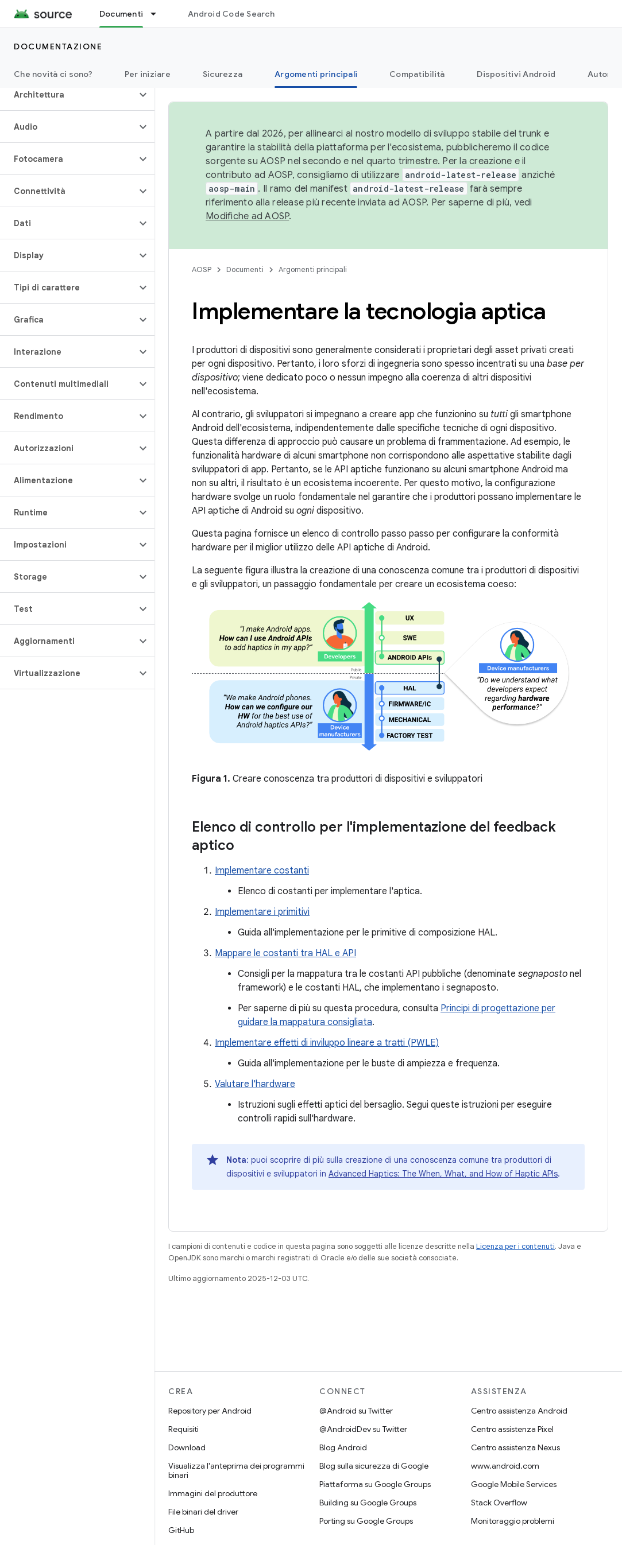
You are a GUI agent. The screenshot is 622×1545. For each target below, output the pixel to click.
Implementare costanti (262, 870)
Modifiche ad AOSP (247, 216)
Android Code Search (231, 14)
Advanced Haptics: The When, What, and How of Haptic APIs (443, 1174)
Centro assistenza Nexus (515, 1447)
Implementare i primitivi (262, 912)
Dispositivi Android (516, 74)
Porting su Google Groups (366, 1521)
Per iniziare (148, 74)
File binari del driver (203, 1512)
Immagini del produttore (212, 1493)
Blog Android (343, 1447)
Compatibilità (417, 74)
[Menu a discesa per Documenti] (158, 14)
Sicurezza (222, 74)
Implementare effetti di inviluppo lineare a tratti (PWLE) (327, 1043)
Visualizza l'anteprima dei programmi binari (236, 1470)
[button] (68, 95)
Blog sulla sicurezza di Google (373, 1466)
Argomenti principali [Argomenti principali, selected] (316, 74)
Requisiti (183, 1429)
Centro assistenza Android (519, 1411)
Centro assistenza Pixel (512, 1429)
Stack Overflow (499, 1502)
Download (187, 1447)
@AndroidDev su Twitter (363, 1429)
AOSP (201, 269)
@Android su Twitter (356, 1411)
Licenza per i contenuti (515, 1246)
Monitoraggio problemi (512, 1521)
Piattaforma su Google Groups (375, 1484)
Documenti (245, 269)
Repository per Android (210, 1411)
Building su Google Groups (367, 1502)
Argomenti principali (313, 269)
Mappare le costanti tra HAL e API (285, 953)
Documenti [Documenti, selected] (121, 14)
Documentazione (58, 46)
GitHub (181, 1530)
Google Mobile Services (514, 1484)
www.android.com (505, 1466)
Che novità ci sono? (53, 74)
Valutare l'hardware (255, 1084)
